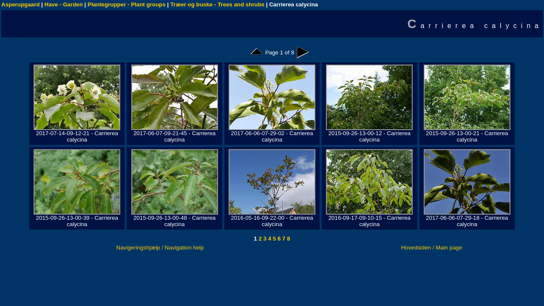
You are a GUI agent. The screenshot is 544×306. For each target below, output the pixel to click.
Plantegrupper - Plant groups (127, 4)
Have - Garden (64, 4)
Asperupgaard (20, 4)
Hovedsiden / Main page (431, 247)
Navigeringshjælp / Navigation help (160, 247)
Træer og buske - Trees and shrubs (217, 4)
